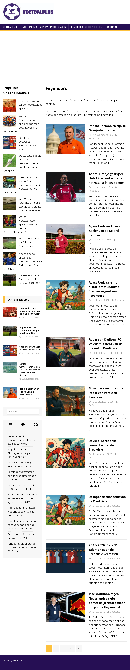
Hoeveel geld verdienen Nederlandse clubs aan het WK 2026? (22, 511)
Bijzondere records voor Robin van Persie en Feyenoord (106, 393)
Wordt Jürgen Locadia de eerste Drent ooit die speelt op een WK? (23, 498)
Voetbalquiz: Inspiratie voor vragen (44, 27)
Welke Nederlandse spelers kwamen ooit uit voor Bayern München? (21, 224)
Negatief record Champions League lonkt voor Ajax (29, 330)
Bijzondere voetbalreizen (86, 27)
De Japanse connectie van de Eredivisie (107, 499)
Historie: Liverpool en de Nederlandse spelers (30, 105)
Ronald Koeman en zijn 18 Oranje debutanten (107, 128)
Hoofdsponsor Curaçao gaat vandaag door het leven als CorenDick (22, 525)
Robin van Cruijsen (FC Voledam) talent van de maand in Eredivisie (105, 344)
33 (71, 648)
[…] (109, 163)
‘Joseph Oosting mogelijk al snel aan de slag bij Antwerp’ (30, 310)
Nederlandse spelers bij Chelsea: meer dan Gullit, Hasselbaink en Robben (22, 261)
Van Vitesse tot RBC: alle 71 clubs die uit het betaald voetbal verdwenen (30, 204)
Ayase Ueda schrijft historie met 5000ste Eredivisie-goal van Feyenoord (104, 289)
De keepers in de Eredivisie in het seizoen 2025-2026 (30, 279)
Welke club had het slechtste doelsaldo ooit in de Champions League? (22, 163)
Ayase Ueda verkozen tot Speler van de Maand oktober (107, 231)
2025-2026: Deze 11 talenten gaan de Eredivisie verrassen (103, 549)
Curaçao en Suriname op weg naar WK (21, 536)
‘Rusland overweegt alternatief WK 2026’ (27, 143)
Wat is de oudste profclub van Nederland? (29, 242)
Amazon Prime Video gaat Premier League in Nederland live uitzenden (22, 185)
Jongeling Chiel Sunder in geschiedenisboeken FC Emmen (22, 547)
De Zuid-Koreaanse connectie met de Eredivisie (102, 445)
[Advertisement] (65, 59)
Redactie (94, 138)
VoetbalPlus (10, 27)
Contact (112, 27)
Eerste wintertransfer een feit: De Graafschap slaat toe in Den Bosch (29, 369)
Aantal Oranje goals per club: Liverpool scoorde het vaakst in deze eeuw (106, 178)
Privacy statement (14, 660)
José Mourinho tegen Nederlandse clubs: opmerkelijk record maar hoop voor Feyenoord (107, 600)
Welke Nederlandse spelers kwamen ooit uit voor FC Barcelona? (21, 124)
